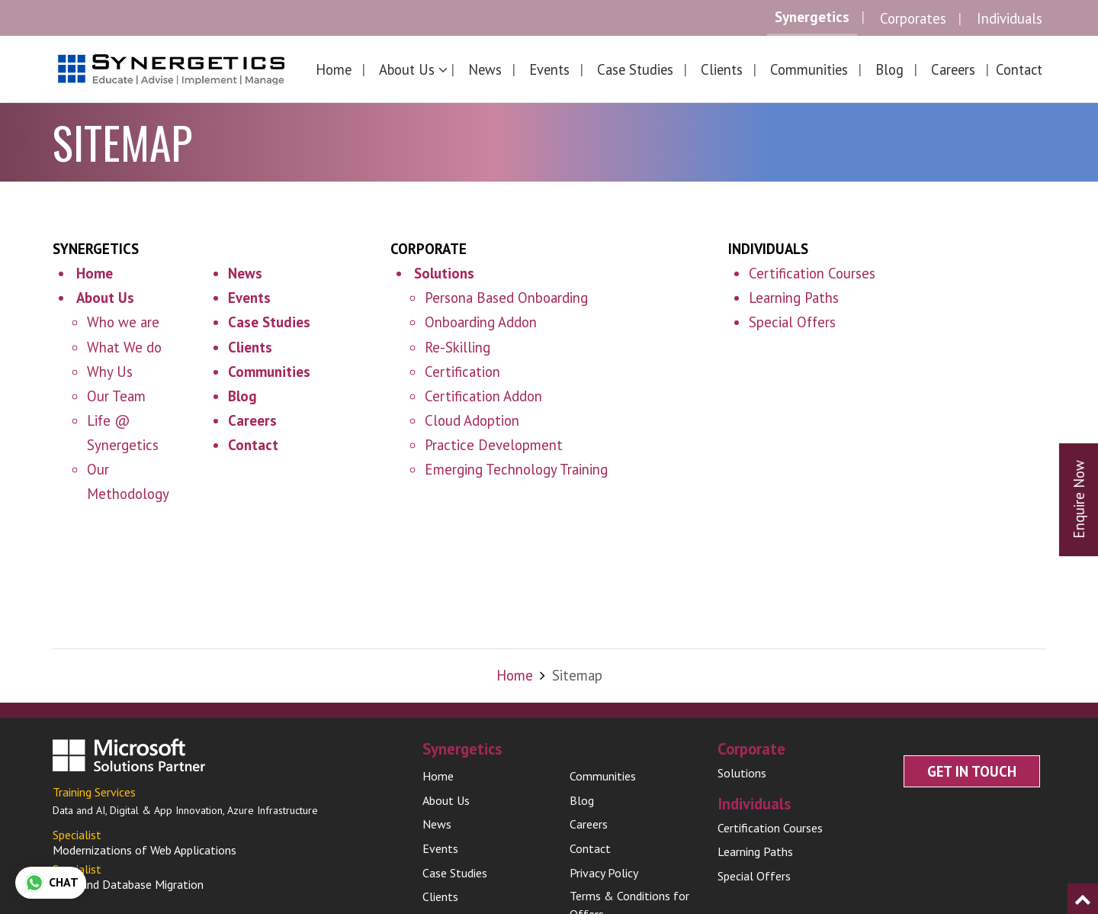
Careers (953, 69)
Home (334, 69)
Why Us (110, 371)
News (485, 69)
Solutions (742, 786)
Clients (722, 69)
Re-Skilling (457, 347)
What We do (124, 347)
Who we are (123, 322)
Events (549, 69)
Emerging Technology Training (516, 469)
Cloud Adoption (472, 420)
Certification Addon (483, 396)
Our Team (116, 396)
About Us (446, 814)
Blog (889, 69)
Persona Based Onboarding (506, 297)
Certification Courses (812, 273)
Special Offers (792, 322)
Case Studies (635, 69)
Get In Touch (971, 785)
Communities (809, 69)
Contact (1019, 69)
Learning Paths (794, 297)
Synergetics (812, 17)
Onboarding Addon (481, 322)
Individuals (1009, 18)
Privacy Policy (604, 886)
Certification (462, 371)
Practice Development (494, 445)
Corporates (913, 18)
